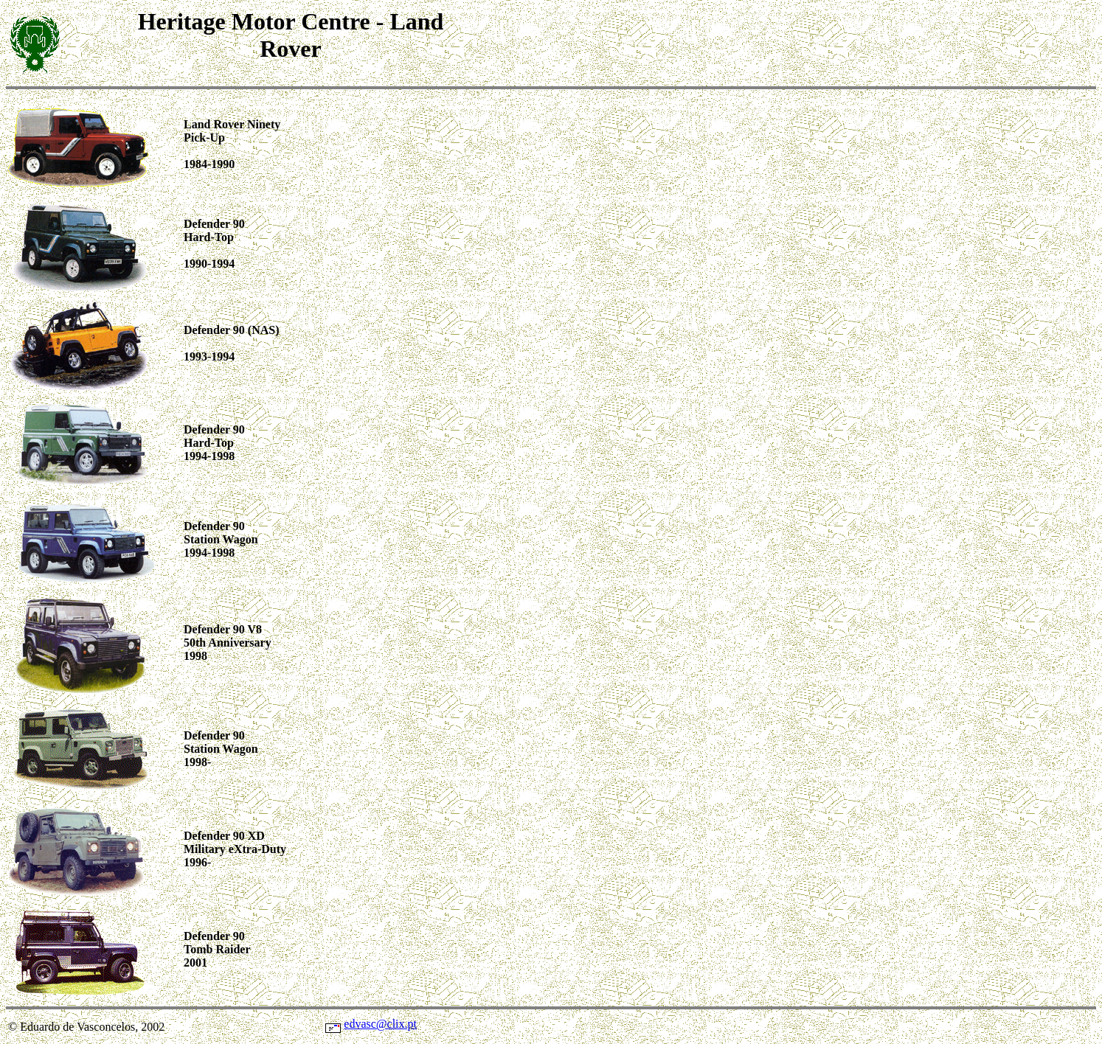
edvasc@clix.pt (380, 1023)
